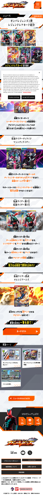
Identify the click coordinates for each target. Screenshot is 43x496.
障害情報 (21, 472)
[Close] (39, 73)
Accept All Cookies (28, 97)
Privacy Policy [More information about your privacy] (27, 92)
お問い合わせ (32, 467)
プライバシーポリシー (11, 461)
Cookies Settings (31, 461)
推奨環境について (11, 467)
